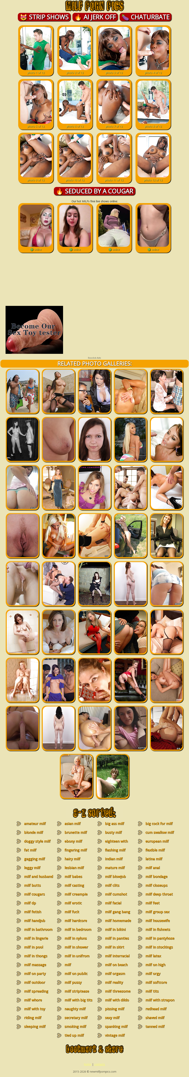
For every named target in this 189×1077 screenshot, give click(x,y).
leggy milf (32, 867)
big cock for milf (159, 823)
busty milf (113, 832)
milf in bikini (115, 929)
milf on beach (116, 964)
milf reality (114, 982)
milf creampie (75, 894)
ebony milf (73, 841)
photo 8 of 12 (153, 124)
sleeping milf (34, 1026)
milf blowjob (115, 876)
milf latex (153, 955)
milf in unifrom (76, 955)
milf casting (74, 885)
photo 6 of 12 (75, 124)
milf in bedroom (77, 929)
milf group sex (157, 911)
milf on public (75, 973)
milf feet (152, 903)
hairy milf (72, 858)
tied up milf (74, 1035)
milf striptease (76, 991)
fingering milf (75, 850)
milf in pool (33, 947)
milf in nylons (75, 938)
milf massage (35, 964)
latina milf (153, 858)
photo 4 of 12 (153, 70)
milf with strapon (159, 1000)
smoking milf (75, 1026)
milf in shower (76, 947)
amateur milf (35, 823)
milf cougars (34, 894)
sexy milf (112, 1017)
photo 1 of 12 (36, 70)
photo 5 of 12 (36, 124)
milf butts (32, 885)
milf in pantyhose (159, 938)
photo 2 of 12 (75, 70)
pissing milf (114, 1008)
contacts (99, 1064)
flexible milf (155, 850)
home (87, 1064)
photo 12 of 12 (153, 178)
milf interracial (117, 955)
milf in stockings (159, 947)
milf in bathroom (38, 929)
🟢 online (36, 247)
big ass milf (114, 823)
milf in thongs (35, 955)
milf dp (30, 903)
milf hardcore (75, 920)
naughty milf (74, 1008)
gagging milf (34, 858)
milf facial (113, 903)
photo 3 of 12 (114, 70)
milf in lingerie (36, 938)
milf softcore (156, 982)
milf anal (152, 867)
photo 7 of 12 (114, 124)
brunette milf (75, 832)
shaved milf (154, 1017)
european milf (157, 841)
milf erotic (73, 903)
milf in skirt (114, 947)
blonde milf (33, 832)
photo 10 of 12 (75, 178)
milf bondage (156, 876)
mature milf (115, 867)
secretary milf (75, 1017)
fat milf (30, 850)
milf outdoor (34, 982)
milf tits (152, 991)
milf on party (35, 973)
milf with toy (34, 1008)
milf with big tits (78, 1000)
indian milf (113, 858)
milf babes (73, 876)
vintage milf (115, 1035)
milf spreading (36, 991)
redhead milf (155, 1008)
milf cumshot (116, 894)
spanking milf (116, 1026)
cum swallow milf (159, 832)
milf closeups (156, 885)
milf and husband (38, 876)
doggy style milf (37, 841)
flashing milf (115, 850)
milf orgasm (115, 973)
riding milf (32, 1017)
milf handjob (34, 920)
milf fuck (71, 911)
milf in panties (117, 938)
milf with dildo (117, 1000)
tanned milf (154, 1026)
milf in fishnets (157, 929)
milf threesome (117, 991)
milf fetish (32, 911)
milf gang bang (117, 911)
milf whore (33, 1000)
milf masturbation (73, 967)
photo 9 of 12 (36, 178)
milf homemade (118, 920)
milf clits (112, 885)
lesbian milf (74, 867)
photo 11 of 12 (114, 178)
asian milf (72, 823)
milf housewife (157, 920)
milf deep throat (159, 894)
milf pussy (72, 982)
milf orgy (152, 973)
